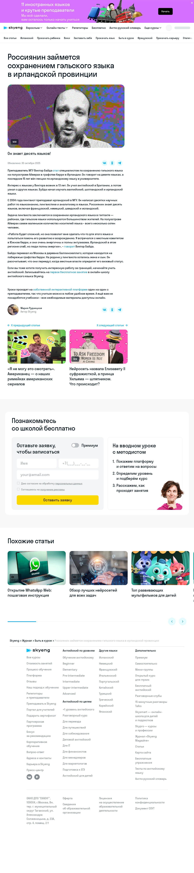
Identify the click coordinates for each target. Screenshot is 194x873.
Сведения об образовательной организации (76, 808)
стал (56, 170)
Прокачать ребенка (48, 38)
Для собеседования (76, 733)
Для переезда (72, 721)
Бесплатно (99, 28)
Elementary (70, 669)
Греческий (106, 699)
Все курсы (33, 657)
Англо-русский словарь (125, 28)
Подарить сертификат (41, 715)
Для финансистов (74, 751)
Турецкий (105, 693)
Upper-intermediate (75, 687)
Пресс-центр (35, 770)
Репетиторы (80, 28)
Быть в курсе (126, 38)
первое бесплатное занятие (69, 272)
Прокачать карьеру (167, 38)
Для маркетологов (75, 763)
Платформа (34, 675)
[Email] (58, 474)
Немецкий (106, 663)
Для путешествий (74, 727)
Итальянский (107, 675)
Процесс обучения (39, 669)
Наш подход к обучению (43, 687)
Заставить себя (83, 38)
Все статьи (10, 38)
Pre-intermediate (74, 675)
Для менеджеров (74, 757)
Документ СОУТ (145, 808)
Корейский (106, 705)
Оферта (68, 798)
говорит (69, 246)
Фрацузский (145, 38)
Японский (105, 711)
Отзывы (31, 681)
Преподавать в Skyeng (41, 703)
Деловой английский (77, 739)
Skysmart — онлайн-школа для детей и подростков (148, 716)
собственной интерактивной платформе (60, 289)
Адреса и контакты (39, 758)
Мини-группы (144, 669)
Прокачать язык (105, 38)
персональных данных (68, 483)
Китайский (106, 687)
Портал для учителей (41, 709)
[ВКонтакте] (29, 777)
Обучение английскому (78, 657)
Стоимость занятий (39, 663)
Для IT (66, 745)
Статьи (139, 746)
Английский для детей (78, 775)
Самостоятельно (146, 663)
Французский (108, 669)
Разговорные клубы (148, 696)
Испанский (26, 38)
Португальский (109, 681)
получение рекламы (52, 489)
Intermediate (71, 681)
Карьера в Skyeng (38, 764)
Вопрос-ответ (35, 752)
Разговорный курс (75, 715)
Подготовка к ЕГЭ (74, 769)
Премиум (141, 657)
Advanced (69, 693)
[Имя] (37, 463)
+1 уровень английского (78, 709)
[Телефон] (79, 463)
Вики (67, 38)
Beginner (68, 663)
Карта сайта (143, 752)
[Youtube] (37, 777)
